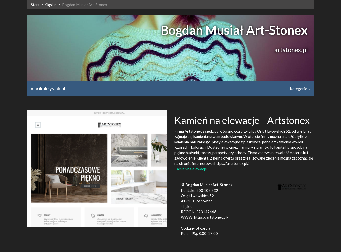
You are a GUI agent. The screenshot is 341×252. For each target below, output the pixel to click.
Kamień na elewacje (190, 169)
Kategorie (300, 88)
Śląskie (51, 4)
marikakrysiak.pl (48, 88)
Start (35, 4)
